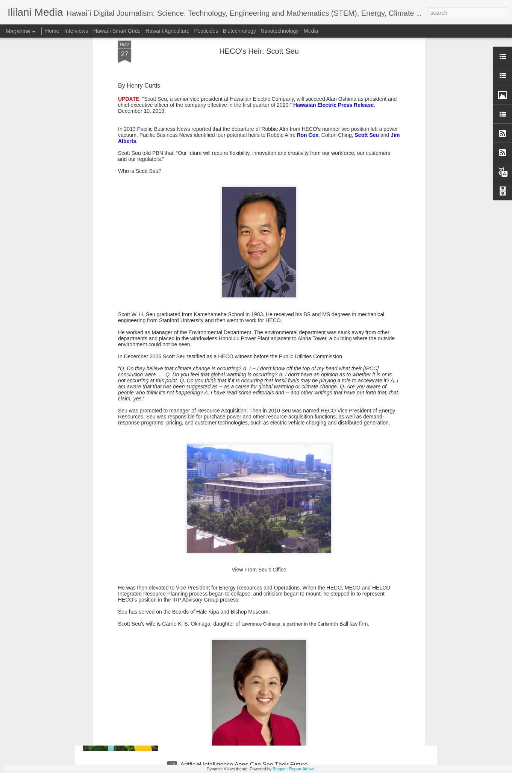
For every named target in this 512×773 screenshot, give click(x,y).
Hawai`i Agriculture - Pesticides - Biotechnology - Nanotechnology (221, 31)
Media (311, 31)
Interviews (76, 31)
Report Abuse (301, 769)
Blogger (279, 769)
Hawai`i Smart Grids (116, 31)
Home (52, 31)
